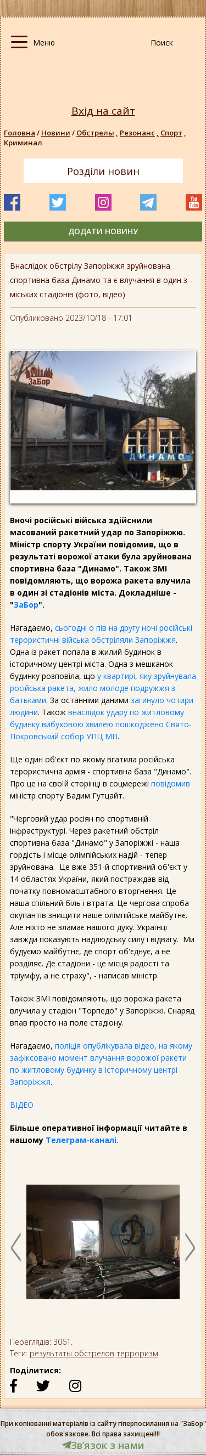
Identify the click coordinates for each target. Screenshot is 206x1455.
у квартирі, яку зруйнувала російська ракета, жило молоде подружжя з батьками (103, 688)
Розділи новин (103, 171)
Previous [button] (16, 1247)
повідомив (170, 783)
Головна (19, 133)
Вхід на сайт (103, 111)
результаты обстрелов (72, 1353)
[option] (103, 1247)
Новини (55, 133)
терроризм (137, 1353)
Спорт (174, 133)
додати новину (103, 231)
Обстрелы (98, 133)
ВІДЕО (22, 1105)
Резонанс (140, 133)
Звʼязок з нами (103, 1445)
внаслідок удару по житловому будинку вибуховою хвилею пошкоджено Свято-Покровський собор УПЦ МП (101, 724)
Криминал (23, 143)
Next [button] (190, 1247)
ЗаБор (26, 604)
